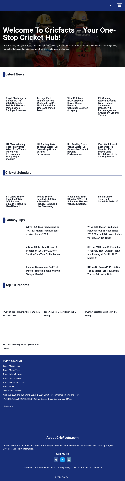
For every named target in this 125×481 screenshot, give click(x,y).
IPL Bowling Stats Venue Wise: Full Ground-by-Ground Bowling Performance (77, 149)
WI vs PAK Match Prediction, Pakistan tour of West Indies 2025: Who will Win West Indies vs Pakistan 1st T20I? (104, 232)
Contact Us (86, 467)
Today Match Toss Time (14, 382)
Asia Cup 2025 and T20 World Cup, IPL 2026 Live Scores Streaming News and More (41, 395)
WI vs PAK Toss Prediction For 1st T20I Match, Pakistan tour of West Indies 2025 (42, 231)
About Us (98, 467)
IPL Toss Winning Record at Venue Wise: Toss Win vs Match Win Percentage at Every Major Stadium (16, 151)
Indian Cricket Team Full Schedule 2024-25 (108, 199)
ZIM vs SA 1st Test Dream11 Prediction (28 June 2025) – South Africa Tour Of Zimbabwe (43, 251)
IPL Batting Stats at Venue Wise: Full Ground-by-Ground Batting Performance (47, 149)
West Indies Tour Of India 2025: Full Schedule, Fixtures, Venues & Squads (77, 200)
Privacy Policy (64, 467)
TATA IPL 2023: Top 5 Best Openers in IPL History (21, 347)
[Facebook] (56, 459)
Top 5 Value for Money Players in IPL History (60, 314)
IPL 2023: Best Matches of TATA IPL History (101, 314)
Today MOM (8, 386)
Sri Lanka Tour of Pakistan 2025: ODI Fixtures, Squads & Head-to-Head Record (16, 201)
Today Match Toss (11, 366)
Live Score (8, 406)
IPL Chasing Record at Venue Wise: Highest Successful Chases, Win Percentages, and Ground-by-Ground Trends (108, 106)
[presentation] (16, 86)
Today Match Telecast (13, 378)
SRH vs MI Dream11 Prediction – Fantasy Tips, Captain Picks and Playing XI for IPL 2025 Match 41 (104, 252)
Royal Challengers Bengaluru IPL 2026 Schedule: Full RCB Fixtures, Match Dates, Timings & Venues (16, 104)
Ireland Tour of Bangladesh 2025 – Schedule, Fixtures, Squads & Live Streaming (47, 201)
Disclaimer (27, 467)
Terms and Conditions (45, 467)
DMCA (76, 467)
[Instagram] (69, 459)
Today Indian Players (12, 374)
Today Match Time (11, 370)
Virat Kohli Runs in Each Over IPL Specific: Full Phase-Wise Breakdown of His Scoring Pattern (108, 150)
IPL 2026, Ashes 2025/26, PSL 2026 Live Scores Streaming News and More (37, 399)
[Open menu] (119, 5)
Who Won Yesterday (12, 390)
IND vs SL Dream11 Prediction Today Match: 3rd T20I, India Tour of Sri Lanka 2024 (103, 271)
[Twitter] (62, 459)
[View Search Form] (111, 6)
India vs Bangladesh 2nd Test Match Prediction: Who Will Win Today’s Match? (43, 271)
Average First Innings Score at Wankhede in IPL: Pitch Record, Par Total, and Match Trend (46, 104)
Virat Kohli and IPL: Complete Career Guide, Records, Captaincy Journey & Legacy (77, 104)
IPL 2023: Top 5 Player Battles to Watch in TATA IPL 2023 (21, 314)
